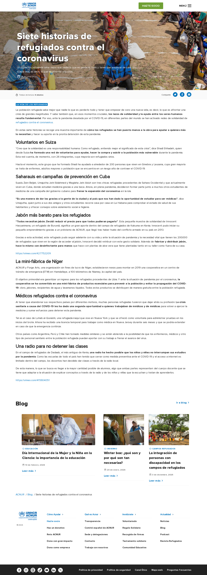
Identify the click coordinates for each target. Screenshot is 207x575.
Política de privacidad (91, 570)
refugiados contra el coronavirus (34, 122)
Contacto (90, 541)
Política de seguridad (118, 570)
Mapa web (157, 570)
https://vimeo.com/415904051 (33, 380)
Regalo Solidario (131, 527)
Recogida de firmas (133, 534)
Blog (29, 494)
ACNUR (20, 494)
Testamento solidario (134, 541)
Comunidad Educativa (134, 547)
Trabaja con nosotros (96, 547)
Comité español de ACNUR (99, 527)
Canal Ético (141, 570)
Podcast (164, 534)
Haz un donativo (56, 527)
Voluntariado (129, 521)
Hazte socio (53, 521)
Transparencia (92, 521)
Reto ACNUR (54, 534)
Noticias (164, 521)
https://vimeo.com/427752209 (33, 253)
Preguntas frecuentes (179, 570)
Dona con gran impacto (59, 541)
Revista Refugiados (171, 541)
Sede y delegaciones (96, 534)
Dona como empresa (58, 547)
